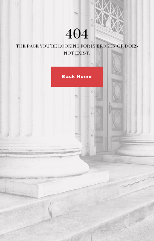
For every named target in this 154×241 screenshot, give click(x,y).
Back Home (77, 76)
